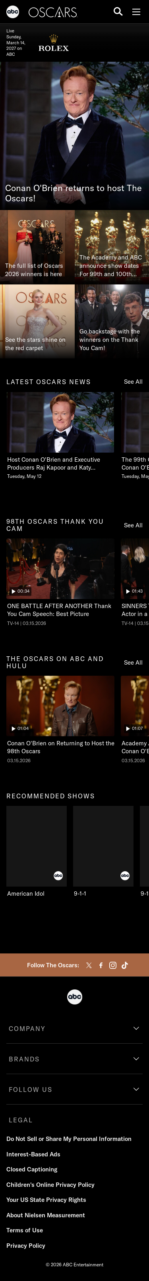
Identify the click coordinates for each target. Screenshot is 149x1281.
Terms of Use (24, 1230)
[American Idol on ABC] (36, 852)
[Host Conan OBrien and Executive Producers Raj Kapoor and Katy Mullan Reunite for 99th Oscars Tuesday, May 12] (60, 435)
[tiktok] (124, 965)
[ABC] (12, 13)
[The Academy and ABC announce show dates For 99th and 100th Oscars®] (112, 247)
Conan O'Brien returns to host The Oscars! (73, 193)
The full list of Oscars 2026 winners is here (34, 270)
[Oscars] (53, 13)
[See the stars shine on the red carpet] (37, 321)
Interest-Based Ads (33, 1154)
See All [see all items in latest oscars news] (133, 381)
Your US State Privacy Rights (46, 1199)
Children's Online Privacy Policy (50, 1184)
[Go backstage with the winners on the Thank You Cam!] (112, 321)
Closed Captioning (31, 1169)
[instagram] (112, 965)
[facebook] (100, 965)
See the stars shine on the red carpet (35, 344)
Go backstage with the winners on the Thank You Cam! (109, 340)
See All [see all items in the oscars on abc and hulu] (133, 662)
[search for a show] (118, 11)
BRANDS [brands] (24, 1059)
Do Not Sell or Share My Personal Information (69, 1139)
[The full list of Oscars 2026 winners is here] (37, 247)
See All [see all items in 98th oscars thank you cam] (133, 525)
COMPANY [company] (27, 1028)
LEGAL (21, 1120)
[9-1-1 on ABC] (103, 852)
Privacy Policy (25, 1245)
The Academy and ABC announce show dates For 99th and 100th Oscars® (110, 266)
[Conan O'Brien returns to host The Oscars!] (74, 136)
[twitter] (89, 965)
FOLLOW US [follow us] (30, 1089)
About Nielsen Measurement (45, 1215)
